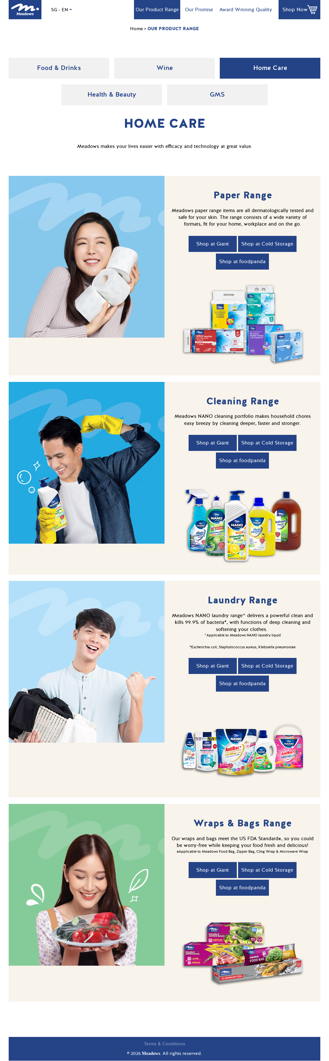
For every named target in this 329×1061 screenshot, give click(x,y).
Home (136, 29)
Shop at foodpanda (242, 261)
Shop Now (294, 9)
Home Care (270, 68)
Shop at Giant (212, 243)
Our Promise (199, 9)
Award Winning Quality (245, 9)
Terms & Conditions (164, 1044)
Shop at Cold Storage (267, 243)
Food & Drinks (59, 68)
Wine (164, 68)
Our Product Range (157, 9)
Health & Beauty (111, 94)
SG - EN (61, 10)
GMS (217, 94)
